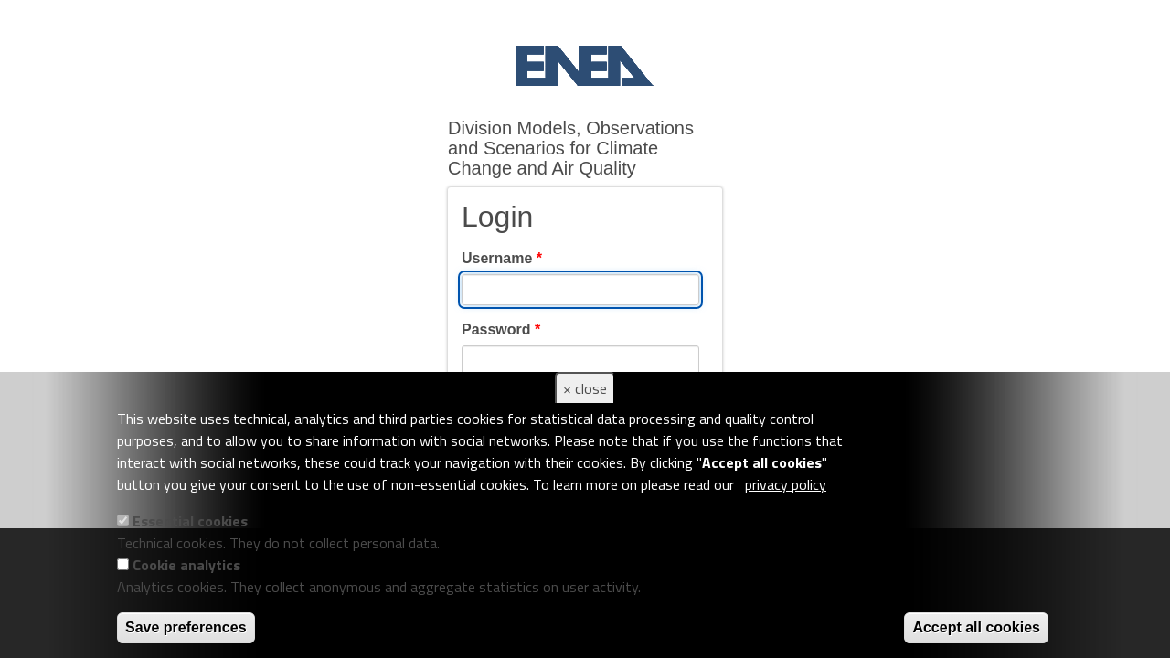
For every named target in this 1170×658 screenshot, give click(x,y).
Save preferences (186, 627)
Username (502, 258)
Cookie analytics (186, 565)
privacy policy (785, 484)
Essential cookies (190, 521)
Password (501, 329)
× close (585, 388)
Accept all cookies (976, 627)
